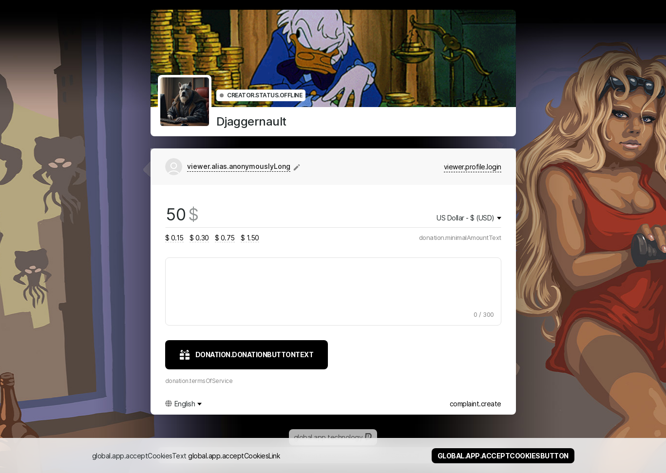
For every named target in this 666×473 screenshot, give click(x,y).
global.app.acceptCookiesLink (234, 456)
